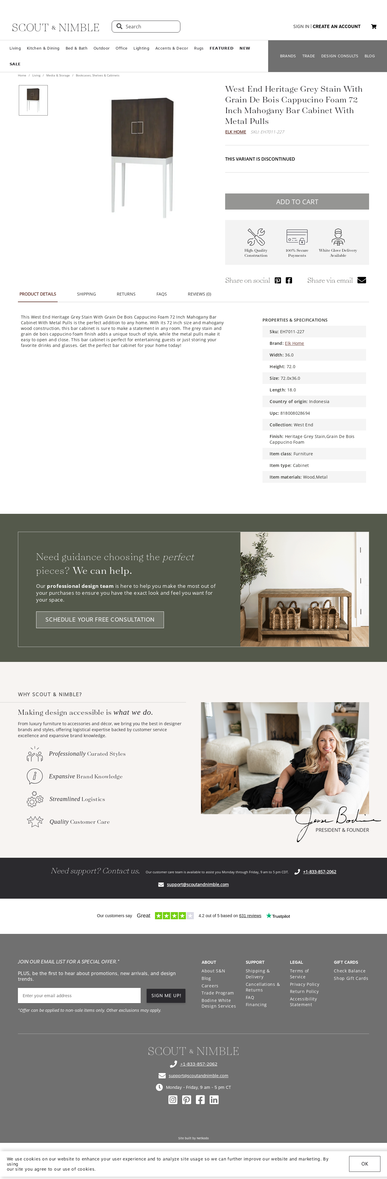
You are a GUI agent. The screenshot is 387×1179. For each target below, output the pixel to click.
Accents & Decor (171, 48)
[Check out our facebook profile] (200, 1100)
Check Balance (350, 971)
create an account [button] (337, 26)
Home (22, 75)
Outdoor (101, 48)
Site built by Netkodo (193, 1138)
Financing (256, 1004)
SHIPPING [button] (86, 294)
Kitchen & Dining (43, 48)
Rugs (198, 48)
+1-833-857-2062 (319, 871)
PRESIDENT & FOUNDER (342, 830)
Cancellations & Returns (263, 987)
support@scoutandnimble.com (198, 884)
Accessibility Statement (303, 1002)
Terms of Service (299, 974)
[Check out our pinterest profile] (186, 1100)
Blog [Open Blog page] (206, 978)
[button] (374, 26)
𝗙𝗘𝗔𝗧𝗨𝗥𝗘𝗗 (222, 48)
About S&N (213, 971)
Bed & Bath (76, 48)
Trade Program (218, 993)
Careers (210, 986)
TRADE (308, 56)
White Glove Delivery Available (338, 253)
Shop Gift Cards (351, 978)
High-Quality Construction (256, 253)
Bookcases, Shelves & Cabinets (97, 75)
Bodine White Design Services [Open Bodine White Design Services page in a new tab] (219, 1003)
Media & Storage (58, 75)
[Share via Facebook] (289, 280)
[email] (79, 995)
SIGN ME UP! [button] (166, 995)
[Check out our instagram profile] (172, 1100)
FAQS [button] (161, 294)
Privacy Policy (305, 984)
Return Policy (304, 991)
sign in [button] (301, 26)
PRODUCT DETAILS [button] (37, 294)
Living (15, 48)
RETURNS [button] (126, 294)
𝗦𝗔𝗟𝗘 (15, 64)
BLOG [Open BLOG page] (370, 56)
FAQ (250, 997)
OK (364, 1164)
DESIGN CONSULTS (340, 56)
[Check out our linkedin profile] (214, 1100)
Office (122, 48)
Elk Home (235, 132)
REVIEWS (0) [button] (199, 294)
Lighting (141, 48)
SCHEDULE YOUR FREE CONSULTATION (100, 619)
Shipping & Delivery (258, 974)
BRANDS (288, 56)
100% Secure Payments (297, 253)
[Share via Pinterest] (278, 280)
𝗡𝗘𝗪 (244, 48)
